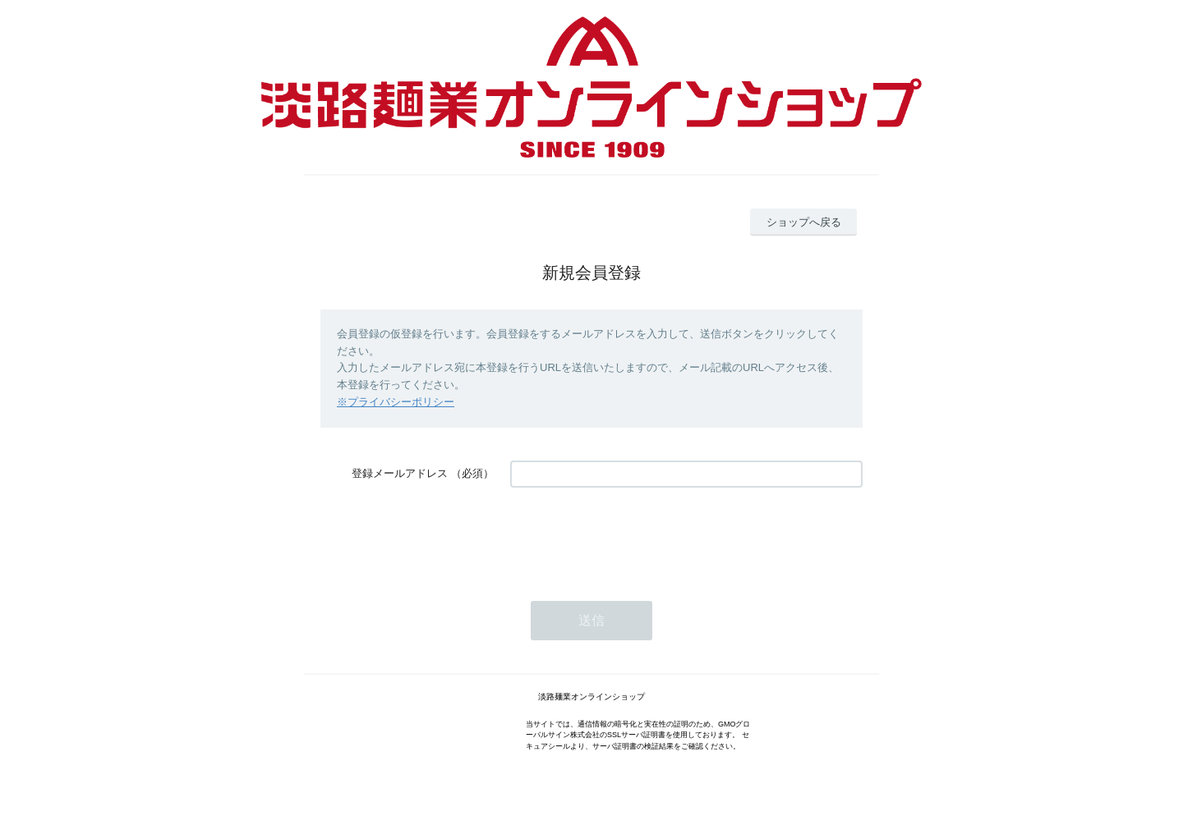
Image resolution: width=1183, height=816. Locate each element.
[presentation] (635, 536)
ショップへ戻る (803, 222)
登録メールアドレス (400, 473)
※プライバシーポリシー (395, 402)
